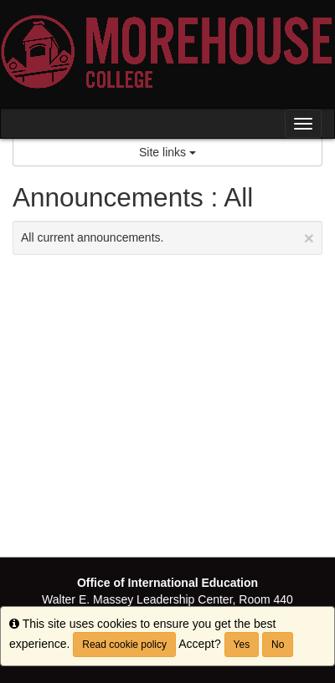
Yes (242, 644)
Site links (167, 152)
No (277, 644)
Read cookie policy (124, 644)
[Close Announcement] (309, 238)
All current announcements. (167, 237)
